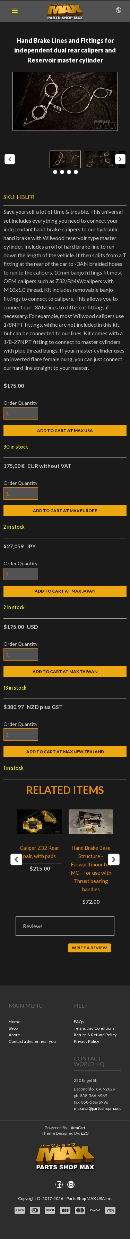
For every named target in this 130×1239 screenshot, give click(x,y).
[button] (15, 11)
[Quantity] (20, 413)
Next (114, 859)
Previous (16, 859)
